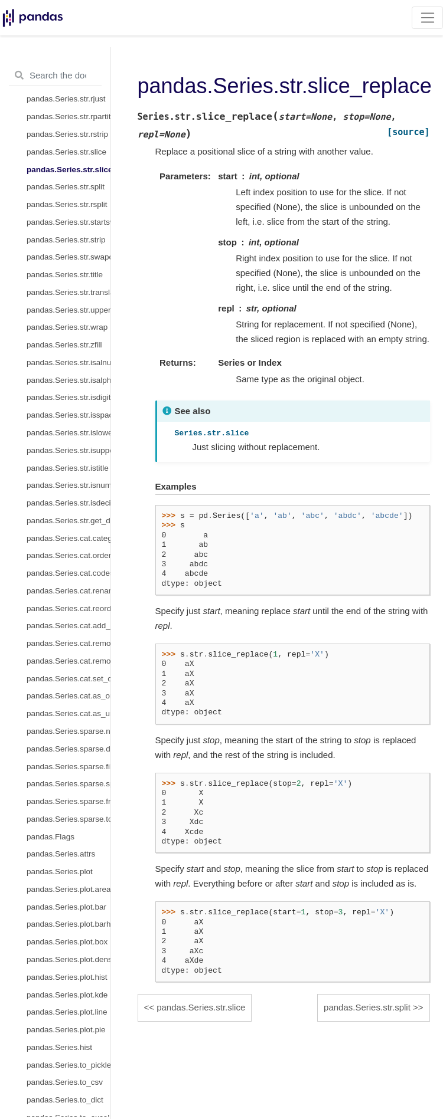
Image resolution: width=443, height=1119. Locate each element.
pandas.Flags (50, 836)
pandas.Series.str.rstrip (67, 134)
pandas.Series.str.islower (68, 432)
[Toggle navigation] (427, 17)
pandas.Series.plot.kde (67, 994)
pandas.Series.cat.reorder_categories (68, 608)
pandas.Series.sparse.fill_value (68, 766)
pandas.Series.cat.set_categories (68, 678)
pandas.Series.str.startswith (68, 222)
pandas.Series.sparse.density (68, 748)
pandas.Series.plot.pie (66, 1029)
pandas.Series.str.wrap (67, 327)
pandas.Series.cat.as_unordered (68, 713)
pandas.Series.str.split (66, 186)
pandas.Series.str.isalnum (68, 362)
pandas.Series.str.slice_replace (68, 169)
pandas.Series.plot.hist (67, 977)
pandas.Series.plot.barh (68, 924)
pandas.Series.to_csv (65, 1082)
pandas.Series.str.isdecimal (68, 502)
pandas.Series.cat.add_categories (68, 625)
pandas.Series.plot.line (67, 1012)
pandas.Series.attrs (61, 853)
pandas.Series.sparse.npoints (68, 731)
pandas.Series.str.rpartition (68, 116)
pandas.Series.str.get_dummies (68, 520)
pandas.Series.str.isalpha (68, 380)
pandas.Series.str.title (65, 274)
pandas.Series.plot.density (68, 959)
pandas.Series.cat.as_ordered (68, 695)
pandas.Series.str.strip (66, 239)
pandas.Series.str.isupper (68, 450)
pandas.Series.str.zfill (64, 344)
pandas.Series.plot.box (67, 941)
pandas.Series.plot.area (68, 889)
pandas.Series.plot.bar (66, 907)
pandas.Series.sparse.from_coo (68, 801)
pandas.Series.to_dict (65, 1099)
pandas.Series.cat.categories (68, 538)
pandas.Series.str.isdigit (68, 397)
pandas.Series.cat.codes (68, 573)
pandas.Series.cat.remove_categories (68, 643)
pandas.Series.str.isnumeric (68, 485)
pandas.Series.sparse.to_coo (68, 819)
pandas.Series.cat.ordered (68, 555)
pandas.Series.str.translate (68, 292)
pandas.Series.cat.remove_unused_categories (68, 661)
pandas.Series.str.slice (66, 151)
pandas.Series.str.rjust (66, 98)
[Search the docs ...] (55, 75)
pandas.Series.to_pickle (68, 1065)
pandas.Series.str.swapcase (68, 256)
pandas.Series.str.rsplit (67, 204)
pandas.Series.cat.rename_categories (68, 590)
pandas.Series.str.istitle (68, 468)
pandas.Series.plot (60, 871)
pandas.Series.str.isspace (68, 415)
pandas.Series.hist (59, 1047)
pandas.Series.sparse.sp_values (68, 783)
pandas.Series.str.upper (68, 310)
